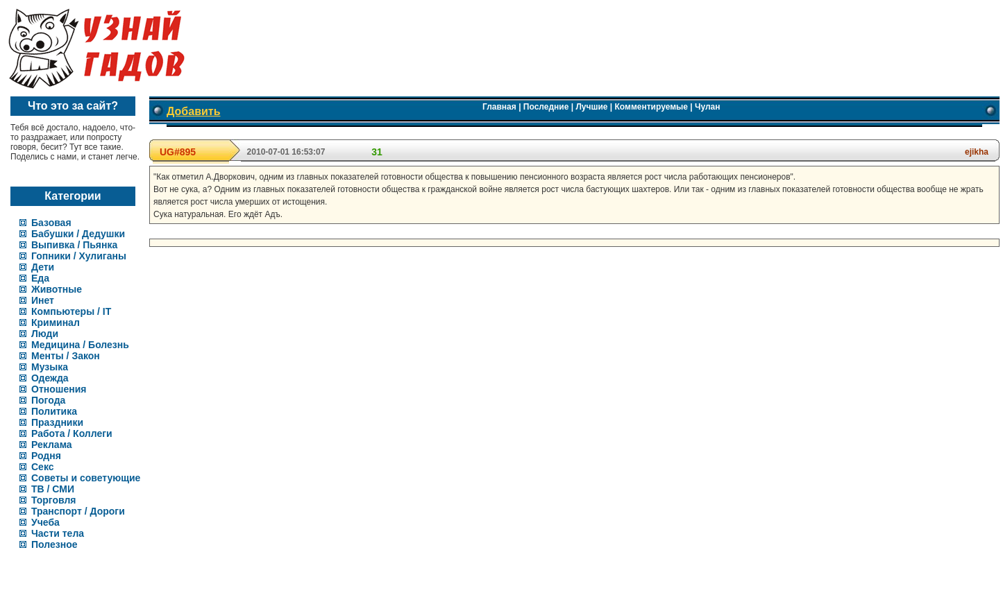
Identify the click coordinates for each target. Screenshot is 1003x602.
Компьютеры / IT (71, 311)
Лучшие (591, 107)
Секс (42, 466)
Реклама (51, 444)
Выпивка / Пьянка (74, 244)
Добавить (194, 111)
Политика (54, 411)
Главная (499, 107)
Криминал (55, 322)
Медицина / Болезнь (80, 344)
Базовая (51, 222)
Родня (46, 455)
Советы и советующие (85, 477)
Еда (40, 278)
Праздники (57, 422)
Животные (56, 289)
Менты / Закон (65, 355)
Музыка (49, 366)
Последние (546, 107)
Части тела (57, 533)
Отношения (58, 389)
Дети (42, 267)
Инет (42, 300)
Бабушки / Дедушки (78, 233)
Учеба (45, 522)
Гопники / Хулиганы (78, 255)
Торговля (53, 500)
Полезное (54, 544)
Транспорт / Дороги (78, 511)
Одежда (50, 378)
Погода (48, 400)
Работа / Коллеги (71, 433)
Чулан (707, 107)
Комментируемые (651, 107)
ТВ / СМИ (52, 489)
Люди (44, 333)
